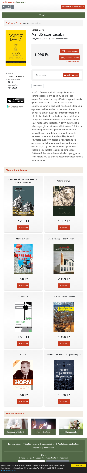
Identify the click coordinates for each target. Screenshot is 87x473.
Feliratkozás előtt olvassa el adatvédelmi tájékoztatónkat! (43, 458)
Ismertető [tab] (37, 85)
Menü (43, 15)
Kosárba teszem (70, 51)
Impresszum (49, 447)
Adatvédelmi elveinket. (8, 470)
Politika (19, 23)
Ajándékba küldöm (70, 57)
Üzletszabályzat (48, 444)
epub (67, 75)
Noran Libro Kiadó (16, 76)
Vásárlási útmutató (31, 444)
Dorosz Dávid (37, 29)
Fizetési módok (14, 444)
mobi (75, 75)
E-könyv (9, 23)
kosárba (23, 227)
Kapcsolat (37, 447)
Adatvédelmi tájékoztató (68, 444)
